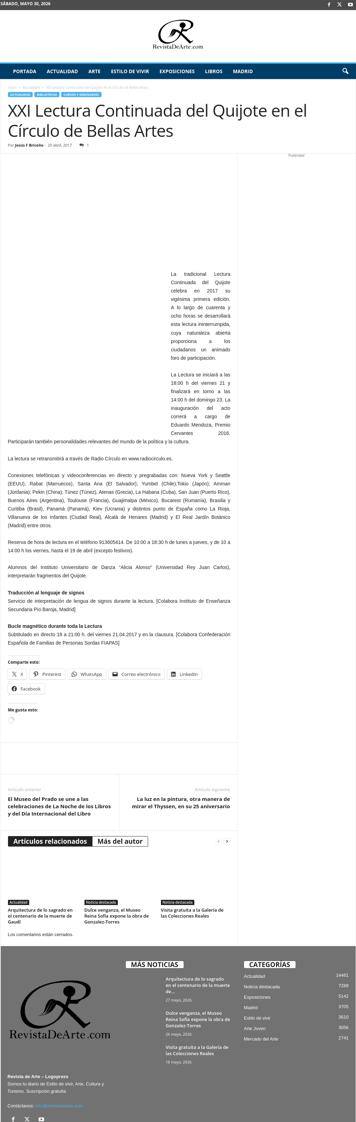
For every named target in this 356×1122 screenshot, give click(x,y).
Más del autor (120, 790)
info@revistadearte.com (59, 1055)
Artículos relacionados (50, 790)
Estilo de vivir (130, 71)
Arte (94, 71)
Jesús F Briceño (29, 145)
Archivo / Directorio (287, 1105)
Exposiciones (177, 71)
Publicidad (321, 1105)
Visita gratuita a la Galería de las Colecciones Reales (192, 862)
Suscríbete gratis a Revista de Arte (232, 1105)
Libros (213, 71)
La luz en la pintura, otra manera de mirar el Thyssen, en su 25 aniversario (181, 752)
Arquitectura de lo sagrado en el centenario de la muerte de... (198, 935)
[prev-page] (218, 791)
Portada (25, 71)
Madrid (243, 71)
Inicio (12, 87)
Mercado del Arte (261, 988)
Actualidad (62, 71)
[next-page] (227, 791)
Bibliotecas (47, 94)
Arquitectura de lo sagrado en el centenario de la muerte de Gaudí (40, 865)
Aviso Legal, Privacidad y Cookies (165, 1105)
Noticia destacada (101, 851)
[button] (345, 71)
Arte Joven (255, 978)
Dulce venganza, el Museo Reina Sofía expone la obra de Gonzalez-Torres (116, 865)
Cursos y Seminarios (81, 94)
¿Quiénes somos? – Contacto (308, 1114)
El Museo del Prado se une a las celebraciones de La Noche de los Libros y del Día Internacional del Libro (59, 755)
